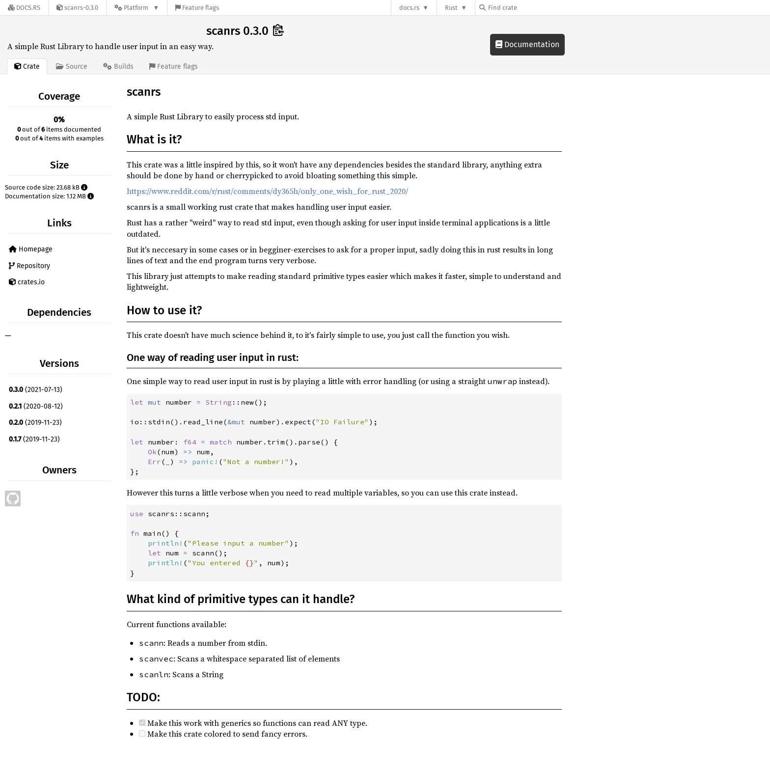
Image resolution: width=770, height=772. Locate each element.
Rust (451, 7)
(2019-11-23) (35, 422)
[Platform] (137, 7)
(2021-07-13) (35, 390)
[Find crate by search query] (528, 7)
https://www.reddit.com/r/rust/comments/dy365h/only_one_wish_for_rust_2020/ (267, 191)
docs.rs (409, 7)
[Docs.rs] (24, 7)
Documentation (527, 44)
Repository (29, 266)
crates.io (27, 282)
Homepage (31, 249)
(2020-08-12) (36, 406)
